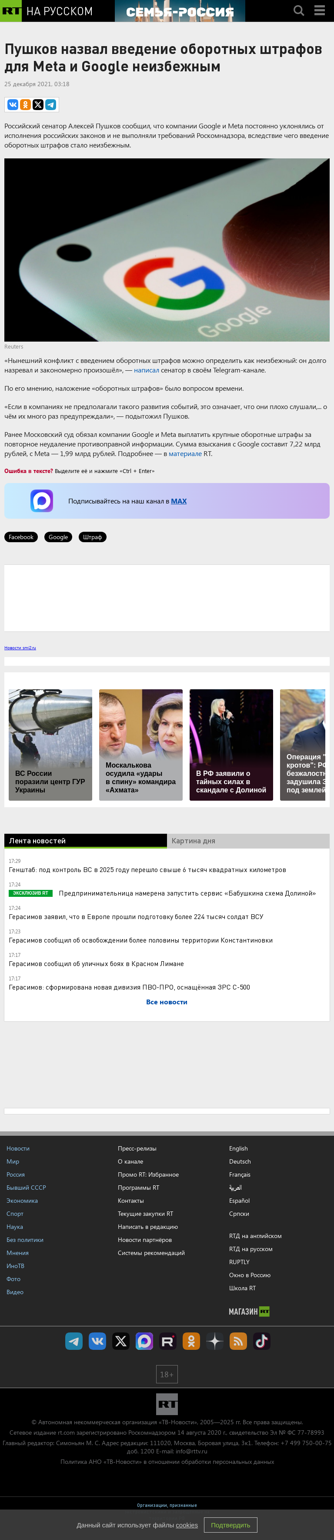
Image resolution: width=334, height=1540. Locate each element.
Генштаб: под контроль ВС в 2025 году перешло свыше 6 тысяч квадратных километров (147, 869)
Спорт (15, 1213)
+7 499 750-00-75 (306, 1443)
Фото (13, 1279)
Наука (15, 1226)
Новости (18, 1148)
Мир (13, 1161)
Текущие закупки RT (145, 1213)
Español (239, 1200)
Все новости (166, 1001)
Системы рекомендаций (151, 1252)
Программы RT (138, 1187)
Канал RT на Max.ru (144, 1341)
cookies (187, 1525)
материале (185, 453)
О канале (130, 1161)
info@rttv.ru (191, 1451)
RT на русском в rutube (168, 1341)
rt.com (66, 1432)
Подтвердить (230, 1525)
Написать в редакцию (148, 1226)
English (238, 1148)
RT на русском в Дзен (215, 1341)
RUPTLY (239, 1262)
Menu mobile (320, 3)
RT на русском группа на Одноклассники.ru (191, 1341)
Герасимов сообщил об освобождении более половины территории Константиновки (141, 939)
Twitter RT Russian (121, 1341)
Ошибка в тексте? (28, 470)
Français (239, 1174)
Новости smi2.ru (20, 647)
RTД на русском (251, 1249)
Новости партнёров (145, 1239)
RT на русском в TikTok (262, 1341)
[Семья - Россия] (180, 11)
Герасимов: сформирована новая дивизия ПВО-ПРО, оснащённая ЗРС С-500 (129, 986)
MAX (179, 500)
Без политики (25, 1239)
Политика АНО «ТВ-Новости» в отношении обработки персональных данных (167, 1461)
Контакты (131, 1200)
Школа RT (242, 1288)
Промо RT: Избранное (148, 1174)
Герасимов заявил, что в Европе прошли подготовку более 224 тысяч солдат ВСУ (136, 916)
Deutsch (240, 1161)
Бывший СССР (26, 1187)
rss (238, 1341)
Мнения (18, 1252)
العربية (235, 1187)
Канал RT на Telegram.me (74, 1341)
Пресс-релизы (137, 1148)
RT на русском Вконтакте (97, 1341)
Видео (15, 1292)
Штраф (92, 537)
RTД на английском (255, 1235)
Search (299, 3)
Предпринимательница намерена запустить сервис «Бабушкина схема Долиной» (186, 892)
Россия (16, 1174)
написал (146, 369)
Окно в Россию (250, 1275)
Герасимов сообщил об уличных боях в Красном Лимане (96, 963)
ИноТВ (15, 1266)
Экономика (22, 1200)
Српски (239, 1214)
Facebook (21, 537)
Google (58, 537)
